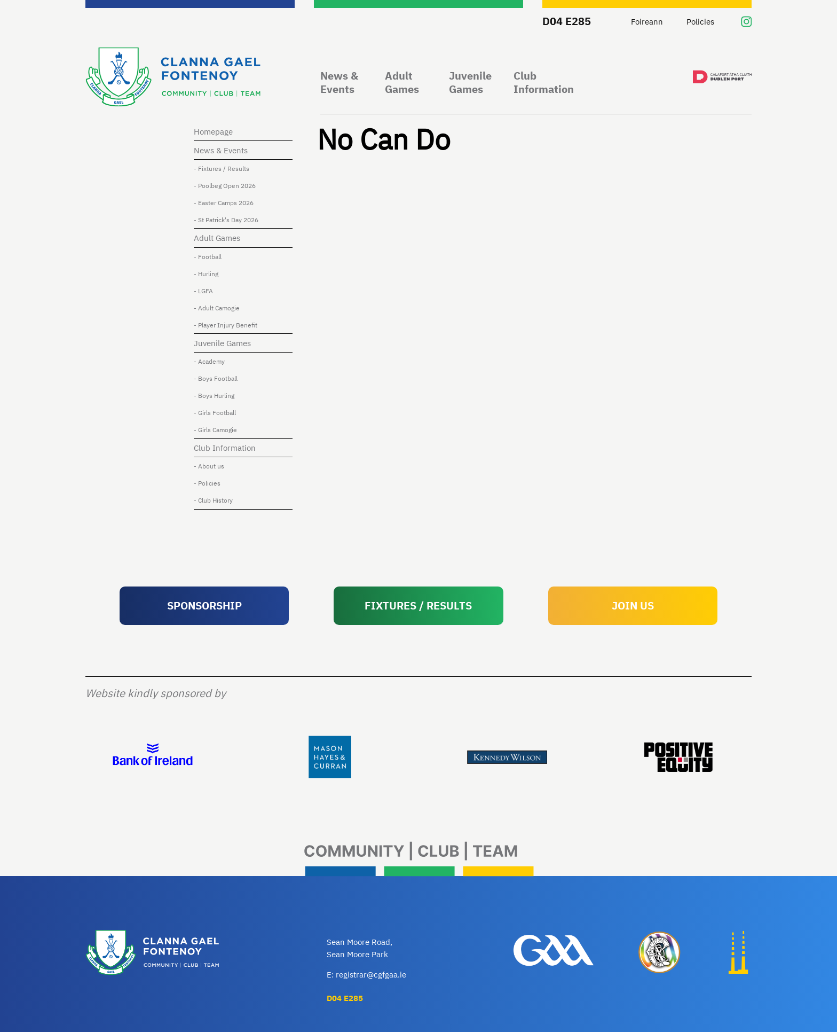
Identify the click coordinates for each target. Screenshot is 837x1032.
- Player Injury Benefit (228, 324)
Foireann (647, 21)
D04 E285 (566, 21)
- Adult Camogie (219, 307)
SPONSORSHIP (204, 605)
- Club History (215, 500)
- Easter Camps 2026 (226, 202)
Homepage (215, 131)
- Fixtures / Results (224, 168)
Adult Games (402, 82)
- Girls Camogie (218, 429)
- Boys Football (218, 378)
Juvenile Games (470, 82)
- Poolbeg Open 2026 (227, 185)
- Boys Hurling (216, 395)
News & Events (339, 82)
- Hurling (208, 273)
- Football (210, 256)
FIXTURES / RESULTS (418, 605)
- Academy (211, 361)
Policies (700, 21)
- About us (211, 466)
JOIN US (633, 605)
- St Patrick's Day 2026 (228, 219)
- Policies (209, 483)
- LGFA (206, 290)
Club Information (544, 82)
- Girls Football (217, 412)
